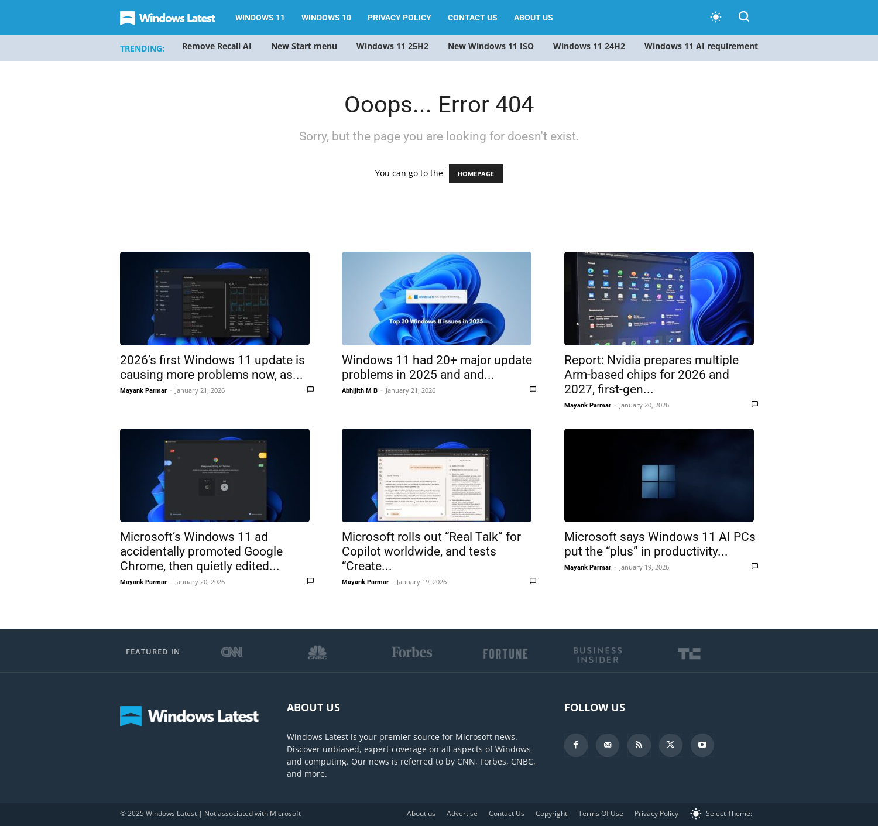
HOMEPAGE (476, 173)
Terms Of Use (600, 813)
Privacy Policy (399, 17)
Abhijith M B (360, 391)
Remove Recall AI (217, 46)
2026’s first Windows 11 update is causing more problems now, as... (212, 367)
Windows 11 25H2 (392, 46)
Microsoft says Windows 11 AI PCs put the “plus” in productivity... (660, 544)
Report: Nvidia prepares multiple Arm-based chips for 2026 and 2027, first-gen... (651, 374)
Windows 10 (326, 17)
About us (533, 17)
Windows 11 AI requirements (703, 46)
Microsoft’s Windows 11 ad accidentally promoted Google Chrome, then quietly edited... (201, 551)
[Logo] (173, 18)
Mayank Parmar (143, 391)
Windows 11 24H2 (589, 46)
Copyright (551, 813)
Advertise (462, 813)
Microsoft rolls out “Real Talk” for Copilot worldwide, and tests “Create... (431, 551)
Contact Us (473, 17)
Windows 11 (260, 17)
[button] (744, 18)
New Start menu (304, 46)
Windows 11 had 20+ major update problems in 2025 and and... (437, 367)
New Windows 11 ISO (491, 46)
